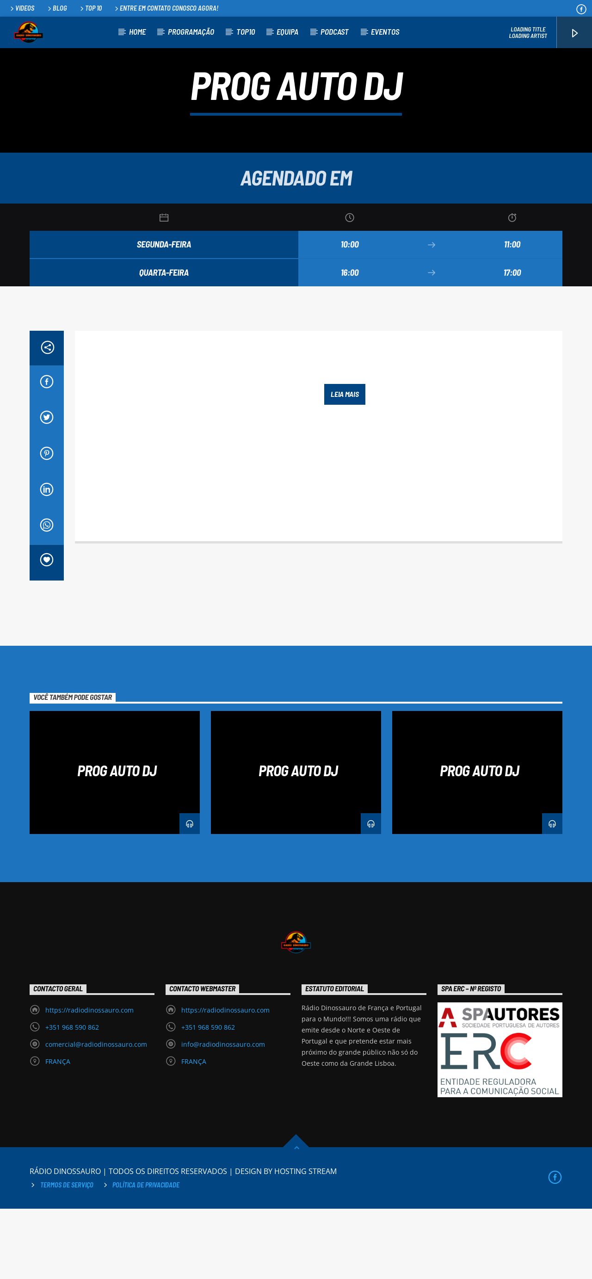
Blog (56, 8)
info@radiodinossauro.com (223, 1114)
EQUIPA (287, 31)
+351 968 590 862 (72, 1097)
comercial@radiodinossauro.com (96, 1114)
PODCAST (335, 31)
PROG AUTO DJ (116, 840)
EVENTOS (385, 31)
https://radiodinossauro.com (89, 1080)
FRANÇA (57, 1131)
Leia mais (344, 464)
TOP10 (245, 31)
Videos (21, 8)
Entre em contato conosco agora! (165, 8)
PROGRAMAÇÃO (191, 31)
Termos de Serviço (66, 1255)
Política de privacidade (145, 1255)
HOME (137, 31)
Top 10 (90, 8)
